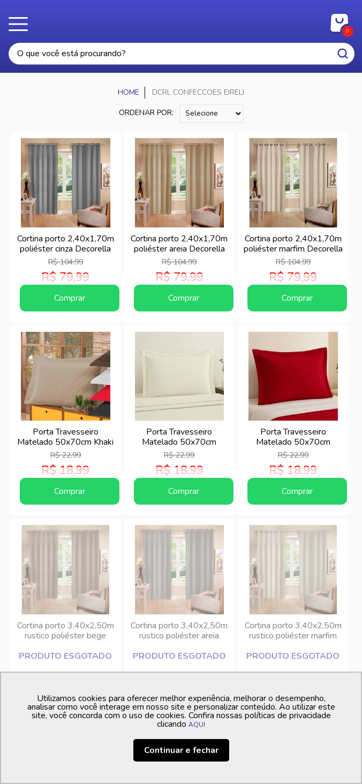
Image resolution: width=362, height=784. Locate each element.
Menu (21, 24)
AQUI (196, 724)
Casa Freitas (181, 20)
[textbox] (182, 54)
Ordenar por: (146, 113)
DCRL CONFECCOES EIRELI (198, 92)
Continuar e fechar (181, 750)
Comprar (69, 298)
